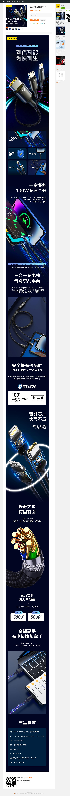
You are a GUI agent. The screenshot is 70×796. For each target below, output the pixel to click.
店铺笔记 (22, 1)
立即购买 (34, 20)
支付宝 (43, 23)
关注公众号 (62, 7)
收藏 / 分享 (43, 20)
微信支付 (34, 23)
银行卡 (39, 23)
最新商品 (18, 1)
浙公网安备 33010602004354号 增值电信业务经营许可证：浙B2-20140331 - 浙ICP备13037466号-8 (29, 793)
